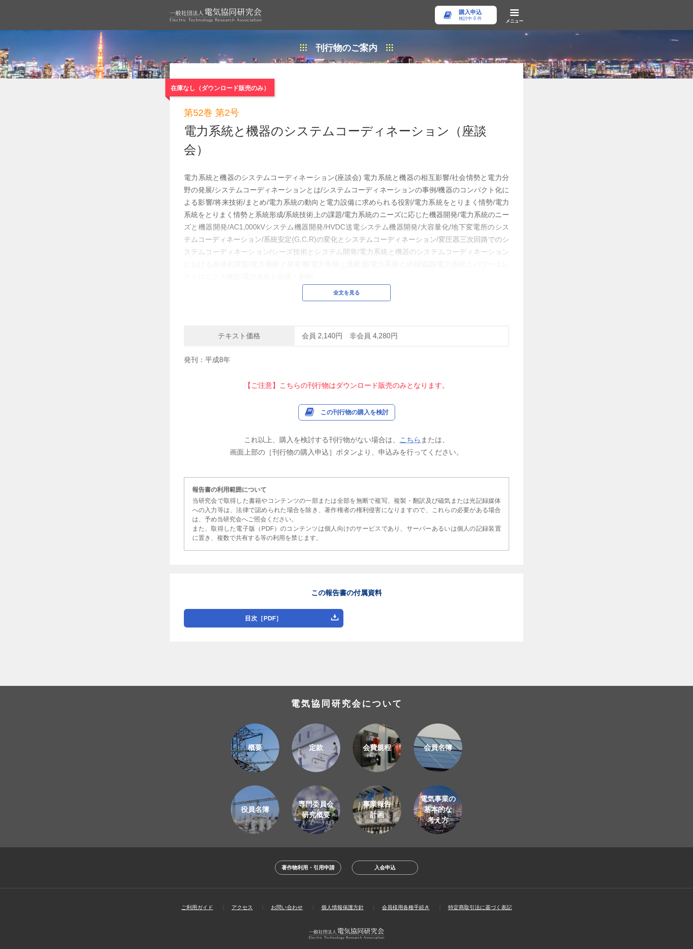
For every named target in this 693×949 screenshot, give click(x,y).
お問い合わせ (287, 886)
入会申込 (385, 846)
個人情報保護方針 (342, 886)
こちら (410, 418)
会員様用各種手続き (406, 886)
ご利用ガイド (197, 886)
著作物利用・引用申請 (308, 846)
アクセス (242, 886)
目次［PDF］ (263, 597)
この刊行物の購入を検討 (354, 390)
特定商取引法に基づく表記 (480, 886)
